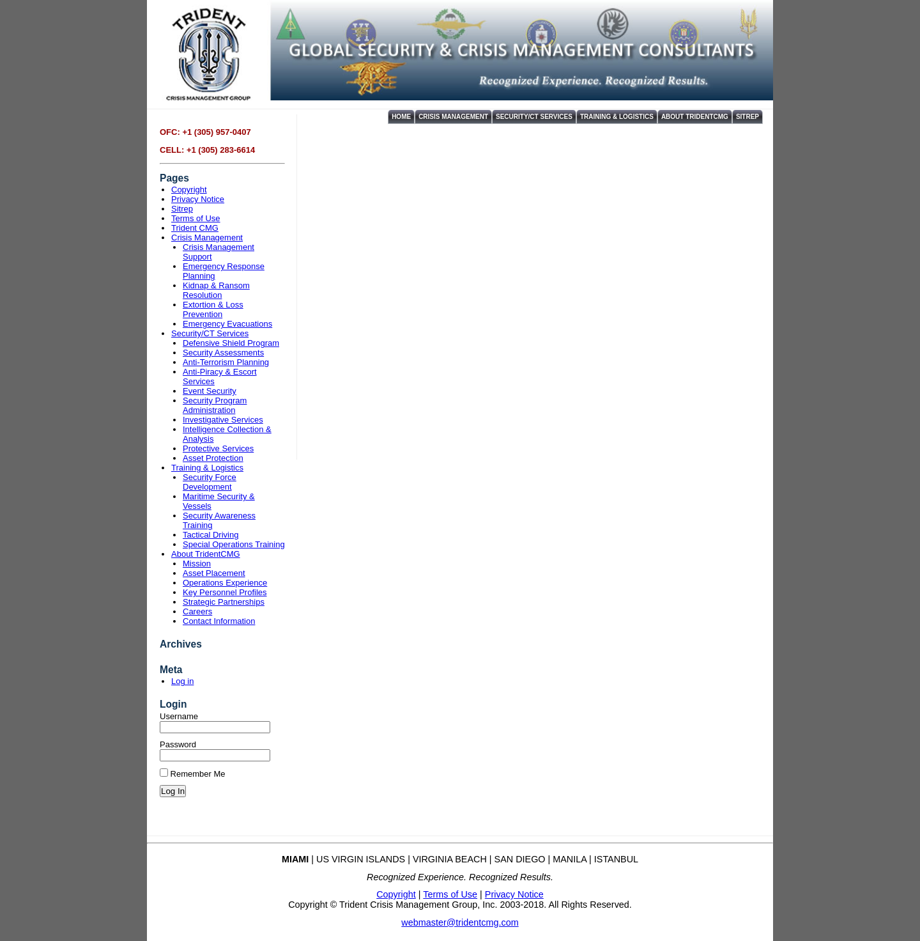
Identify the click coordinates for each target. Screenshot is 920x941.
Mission (197, 563)
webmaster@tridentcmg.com (459, 922)
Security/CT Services (534, 116)
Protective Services (218, 448)
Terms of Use (195, 218)
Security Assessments (223, 352)
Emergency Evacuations (227, 324)
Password (178, 744)
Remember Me (193, 774)
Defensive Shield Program (231, 343)
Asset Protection (213, 458)
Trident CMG (194, 228)
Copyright (189, 189)
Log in (182, 681)
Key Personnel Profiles (225, 592)
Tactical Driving (210, 535)
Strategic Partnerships (223, 602)
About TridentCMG (694, 116)
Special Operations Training (234, 544)
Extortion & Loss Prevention (213, 309)
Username (179, 716)
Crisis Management (453, 116)
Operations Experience (225, 582)
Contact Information (219, 621)
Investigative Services (223, 419)
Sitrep (747, 116)
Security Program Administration (215, 405)
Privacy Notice (197, 199)
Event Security (209, 391)
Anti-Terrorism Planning (226, 362)
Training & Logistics (617, 116)
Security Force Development (209, 482)
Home (401, 116)
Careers (197, 611)
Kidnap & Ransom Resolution (216, 290)
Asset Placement (214, 573)
